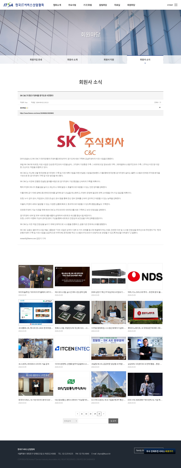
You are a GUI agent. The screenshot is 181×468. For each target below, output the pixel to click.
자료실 (117, 4)
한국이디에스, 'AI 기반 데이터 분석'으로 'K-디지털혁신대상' (41, 400)
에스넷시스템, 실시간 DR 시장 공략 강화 (71, 292)
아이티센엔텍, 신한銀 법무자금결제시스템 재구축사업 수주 (78, 364)
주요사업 (72, 4)
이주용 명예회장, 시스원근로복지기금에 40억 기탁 (111, 328)
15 (99, 414)
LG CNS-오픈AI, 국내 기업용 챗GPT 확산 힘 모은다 (111, 400)
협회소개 (57, 4)
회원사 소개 (72, 59)
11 (81, 414)
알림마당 (103, 4)
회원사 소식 (145, 59)
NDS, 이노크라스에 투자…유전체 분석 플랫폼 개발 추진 (150, 292)
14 (95, 414)
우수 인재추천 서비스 (159, 451)
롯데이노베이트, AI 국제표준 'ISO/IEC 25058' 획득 (147, 328)
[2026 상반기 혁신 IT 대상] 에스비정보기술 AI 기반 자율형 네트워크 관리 (119, 292)
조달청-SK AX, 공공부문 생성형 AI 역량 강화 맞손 (110, 364)
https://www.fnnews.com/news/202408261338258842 (37, 113)
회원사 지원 (109, 59)
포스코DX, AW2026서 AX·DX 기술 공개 (33, 364)
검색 (114, 421)
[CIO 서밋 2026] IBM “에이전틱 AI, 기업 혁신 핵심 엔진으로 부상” (153, 400)
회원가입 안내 (36, 59)
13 (90, 414)
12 (86, 414)
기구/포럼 (87, 4)
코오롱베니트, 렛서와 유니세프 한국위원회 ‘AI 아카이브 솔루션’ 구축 (45, 328)
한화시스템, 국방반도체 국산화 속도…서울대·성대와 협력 (78, 328)
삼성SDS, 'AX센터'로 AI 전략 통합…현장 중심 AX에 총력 (150, 364)
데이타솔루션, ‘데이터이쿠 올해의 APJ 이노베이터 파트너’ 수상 (43, 292)
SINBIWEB (90, 459)
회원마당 (131, 4)
